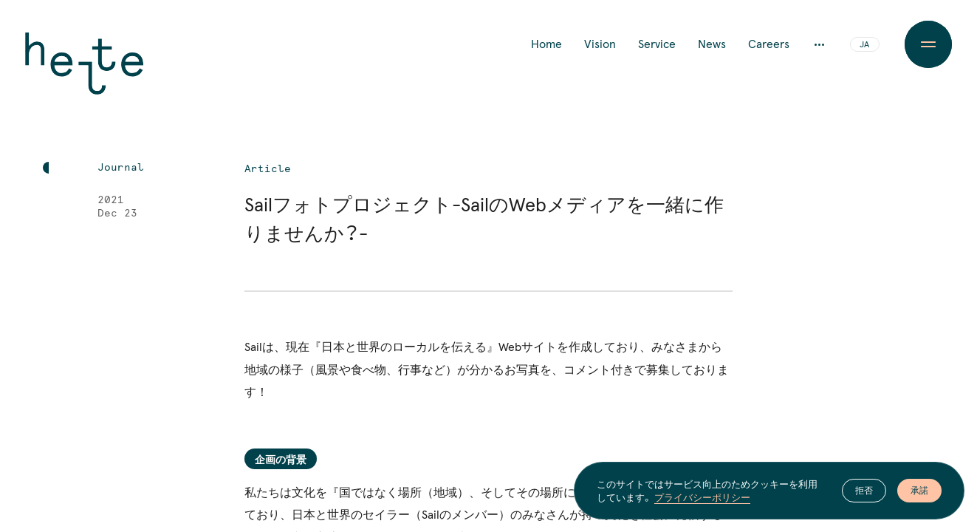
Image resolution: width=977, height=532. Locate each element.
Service (657, 44)
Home (546, 44)
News (712, 44)
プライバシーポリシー (702, 497)
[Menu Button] (928, 44)
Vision (600, 44)
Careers (768, 44)
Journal (120, 168)
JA (864, 45)
